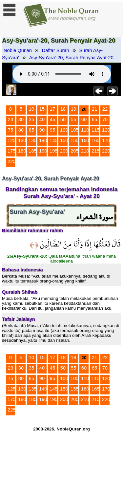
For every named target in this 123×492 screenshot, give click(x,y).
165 (95, 140)
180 (22, 151)
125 (11, 140)
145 (53, 140)
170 (106, 140)
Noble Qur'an (18, 50)
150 (64, 140)
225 (11, 161)
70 (105, 119)
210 (85, 151)
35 (31, 119)
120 (106, 130)
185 (32, 151)
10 (31, 109)
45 (52, 119)
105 (74, 130)
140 (43, 140)
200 (64, 151)
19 (73, 109)
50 (63, 119)
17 (52, 109)
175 (11, 151)
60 (84, 119)
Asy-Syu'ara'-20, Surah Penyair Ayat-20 (71, 57)
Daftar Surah (55, 50)
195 (53, 151)
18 (63, 109)
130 (22, 140)
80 (21, 130)
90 (42, 130)
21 (94, 109)
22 (105, 109)
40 (42, 119)
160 (85, 140)
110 (85, 130)
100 (64, 130)
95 (52, 130)
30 (21, 119)
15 (42, 109)
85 (31, 130)
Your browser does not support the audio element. (61, 74)
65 (94, 119)
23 (10, 119)
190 (43, 151)
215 (95, 151)
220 (106, 151)
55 (73, 119)
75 (10, 130)
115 (95, 130)
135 (32, 140)
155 (74, 140)
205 (74, 151)
